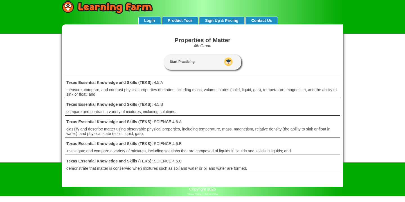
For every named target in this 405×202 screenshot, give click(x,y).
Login (149, 20)
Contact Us (261, 20)
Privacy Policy (194, 194)
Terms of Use (211, 194)
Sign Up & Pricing (221, 20)
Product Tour (180, 20)
